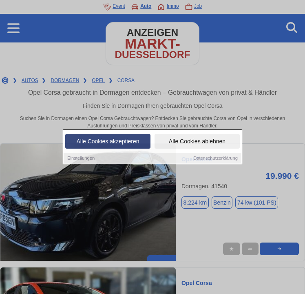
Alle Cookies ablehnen (197, 141)
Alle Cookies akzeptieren (107, 141)
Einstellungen (81, 158)
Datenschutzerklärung (215, 158)
